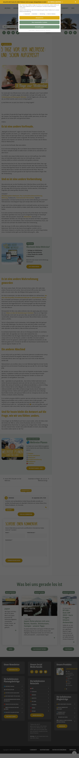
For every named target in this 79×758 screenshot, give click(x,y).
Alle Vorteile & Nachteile (55, 2)
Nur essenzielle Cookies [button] (39, 22)
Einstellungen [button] (39, 27)
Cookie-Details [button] (32, 30)
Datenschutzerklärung (40, 30)
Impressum (48, 30)
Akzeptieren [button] (39, 18)
